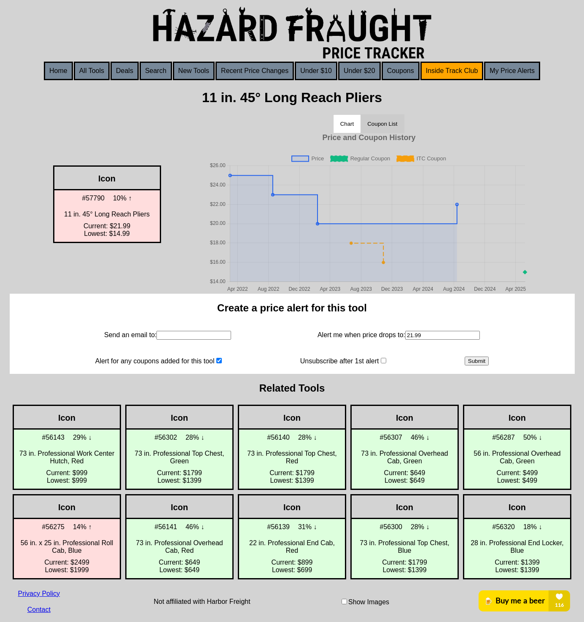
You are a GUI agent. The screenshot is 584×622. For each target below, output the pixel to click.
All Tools (91, 70)
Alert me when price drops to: (361, 334)
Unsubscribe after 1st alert (339, 361)
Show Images (368, 602)
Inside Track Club (452, 70)
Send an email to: (130, 334)
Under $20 (359, 70)
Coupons (400, 70)
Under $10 (316, 70)
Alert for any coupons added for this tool (155, 361)
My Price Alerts (512, 70)
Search (156, 70)
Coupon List (382, 124)
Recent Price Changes (254, 70)
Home (58, 70)
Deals (124, 70)
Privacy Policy (39, 593)
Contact (39, 609)
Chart (347, 124)
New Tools (194, 70)
